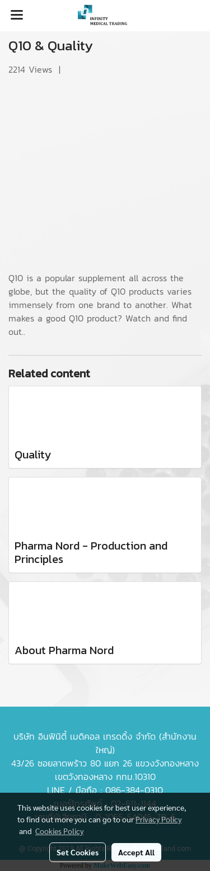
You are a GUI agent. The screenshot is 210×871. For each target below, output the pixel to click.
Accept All (136, 852)
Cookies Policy (59, 831)
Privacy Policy (158, 819)
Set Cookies (78, 852)
